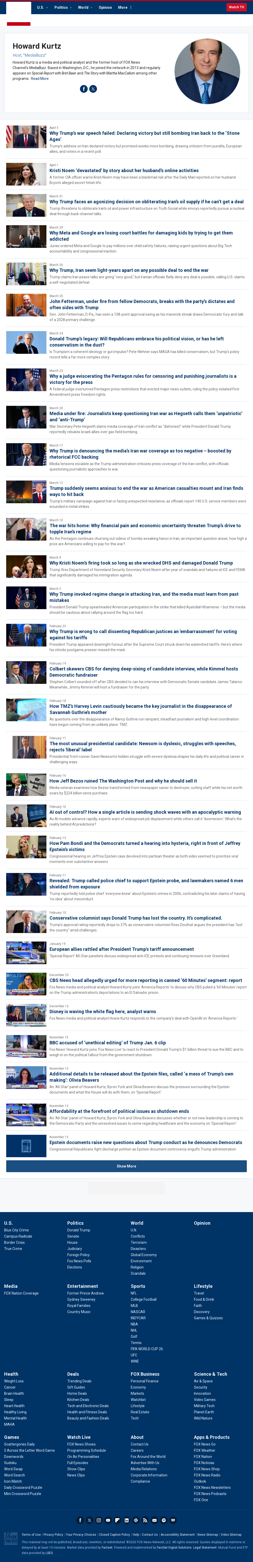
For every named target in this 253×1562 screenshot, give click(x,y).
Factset (107, 1547)
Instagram (99, 1520)
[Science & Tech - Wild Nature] (203, 1418)
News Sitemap (208, 1534)
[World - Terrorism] (139, 1242)
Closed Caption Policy (114, 1534)
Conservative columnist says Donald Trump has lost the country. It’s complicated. (136, 918)
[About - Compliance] (140, 1481)
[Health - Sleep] (8, 1400)
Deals (73, 1374)
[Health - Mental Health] (15, 1418)
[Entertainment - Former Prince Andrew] (85, 1293)
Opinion (105, 7)
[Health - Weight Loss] (14, 1381)
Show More (126, 1166)
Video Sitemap (231, 1534)
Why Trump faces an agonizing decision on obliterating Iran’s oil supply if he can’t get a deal (147, 201)
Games (11, 1437)
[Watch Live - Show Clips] (76, 1469)
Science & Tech (210, 1374)
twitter (93, 89)
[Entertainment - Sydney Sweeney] (81, 1299)
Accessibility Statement (178, 1534)
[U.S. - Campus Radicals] (18, 1236)
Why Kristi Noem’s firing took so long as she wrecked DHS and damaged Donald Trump (141, 563)
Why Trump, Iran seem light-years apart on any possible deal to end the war (129, 270)
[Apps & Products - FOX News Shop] (207, 1469)
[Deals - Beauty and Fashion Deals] (88, 1418)
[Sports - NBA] (134, 1324)
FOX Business (145, 1374)
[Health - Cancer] (10, 1387)
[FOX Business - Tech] (135, 1418)
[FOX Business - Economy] (138, 1387)
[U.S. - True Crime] (13, 1249)
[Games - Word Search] (14, 1475)
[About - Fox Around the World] (148, 1457)
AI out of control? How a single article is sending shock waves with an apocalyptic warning (145, 812)
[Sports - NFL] (134, 1293)
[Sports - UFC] (134, 1355)
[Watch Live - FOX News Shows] (81, 1444)
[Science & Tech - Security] (200, 1387)
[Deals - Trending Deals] (79, 1381)
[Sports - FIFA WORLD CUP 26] (147, 1349)
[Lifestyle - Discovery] (202, 1312)
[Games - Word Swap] (13, 1469)
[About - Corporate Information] (149, 1475)
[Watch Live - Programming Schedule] (86, 1450)
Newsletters (154, 1520)
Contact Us (150, 1534)
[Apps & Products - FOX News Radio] (207, 1475)
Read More (40, 79)
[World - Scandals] (138, 1273)
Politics (61, 7)
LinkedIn (126, 1520)
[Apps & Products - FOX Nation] (203, 1457)
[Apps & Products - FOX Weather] (204, 1450)
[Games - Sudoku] (10, 1463)
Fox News (18, 14)
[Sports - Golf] (134, 1336)
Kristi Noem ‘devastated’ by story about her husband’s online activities (124, 170)
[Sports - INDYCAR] (138, 1318)
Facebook (80, 1520)
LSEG (49, 1553)
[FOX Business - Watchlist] (138, 1400)
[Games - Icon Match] (13, 1481)
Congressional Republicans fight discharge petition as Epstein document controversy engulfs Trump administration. (143, 1149)
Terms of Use (31, 1534)
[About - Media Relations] (144, 1469)
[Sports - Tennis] (136, 1343)
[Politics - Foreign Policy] (78, 1255)
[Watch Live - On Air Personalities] (83, 1457)
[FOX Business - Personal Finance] (145, 1381)
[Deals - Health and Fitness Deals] (87, 1412)
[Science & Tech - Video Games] (205, 1400)
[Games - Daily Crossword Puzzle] (23, 1487)
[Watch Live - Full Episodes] (77, 1463)
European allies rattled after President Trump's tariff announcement (122, 949)
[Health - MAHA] (9, 1424)
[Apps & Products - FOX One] (201, 1500)
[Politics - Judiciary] (74, 1249)
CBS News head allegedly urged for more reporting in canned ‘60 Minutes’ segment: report (146, 980)
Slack (136, 1520)
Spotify (164, 1520)
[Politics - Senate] (73, 1236)
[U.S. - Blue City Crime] (16, 1230)
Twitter (89, 1520)
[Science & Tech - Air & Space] (203, 1381)
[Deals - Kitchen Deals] (78, 1400)
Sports (138, 1286)
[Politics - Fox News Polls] (79, 1261)
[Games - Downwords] (13, 1457)
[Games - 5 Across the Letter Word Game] (29, 1450)
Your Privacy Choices (81, 1534)
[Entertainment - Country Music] (79, 1312)
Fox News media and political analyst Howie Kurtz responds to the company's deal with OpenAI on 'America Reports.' (143, 1018)
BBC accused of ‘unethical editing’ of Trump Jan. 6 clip (108, 1042)
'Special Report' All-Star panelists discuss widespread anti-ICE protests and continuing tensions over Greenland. (140, 956)
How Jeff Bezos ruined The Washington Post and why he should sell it (123, 781)
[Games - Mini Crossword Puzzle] (22, 1494)
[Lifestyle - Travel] (199, 1293)
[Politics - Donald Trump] (78, 1230)
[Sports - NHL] (134, 1330)
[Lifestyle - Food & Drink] (204, 1299)
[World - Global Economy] (144, 1255)
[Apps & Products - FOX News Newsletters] (212, 1487)
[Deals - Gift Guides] (76, 1387)
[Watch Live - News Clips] (76, 1475)
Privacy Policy (53, 1534)
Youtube (108, 1520)
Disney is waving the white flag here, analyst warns (103, 1011)
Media (11, 1286)
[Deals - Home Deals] (77, 1393)
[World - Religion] (137, 1267)
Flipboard (117, 1520)
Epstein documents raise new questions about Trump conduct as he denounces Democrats (146, 1142)
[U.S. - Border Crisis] (14, 1242)
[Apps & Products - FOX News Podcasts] (210, 1494)
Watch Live (79, 1437)
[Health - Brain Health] (14, 1393)
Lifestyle (203, 1286)
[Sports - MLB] (134, 1306)
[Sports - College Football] (144, 1299)
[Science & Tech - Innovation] (202, 1393)
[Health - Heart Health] (14, 1406)
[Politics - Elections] (74, 1267)
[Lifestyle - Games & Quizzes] (208, 1318)
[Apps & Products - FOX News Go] (205, 1444)
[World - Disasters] (138, 1249)
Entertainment (82, 1286)
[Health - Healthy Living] (15, 1412)
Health (11, 1374)
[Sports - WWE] (135, 1361)
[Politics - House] (72, 1242)
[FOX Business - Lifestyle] (138, 1406)
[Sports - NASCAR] (138, 1312)
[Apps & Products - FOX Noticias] (204, 1463)
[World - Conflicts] (138, 1236)
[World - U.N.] (134, 1230)
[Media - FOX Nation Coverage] (21, 1293)
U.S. (41, 7)
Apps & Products (212, 1437)
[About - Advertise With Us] (145, 1463)
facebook (84, 89)
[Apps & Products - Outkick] (200, 1481)
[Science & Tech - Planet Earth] (204, 1412)
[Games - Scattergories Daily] (19, 1444)
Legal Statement (205, 1547)
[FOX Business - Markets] (137, 1393)
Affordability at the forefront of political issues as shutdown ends (119, 1111)
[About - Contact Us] (140, 1444)
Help (136, 1534)
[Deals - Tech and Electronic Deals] (88, 1406)
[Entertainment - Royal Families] (79, 1306)
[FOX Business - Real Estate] (140, 1412)
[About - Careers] (137, 1450)
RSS (145, 1520)
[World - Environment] (141, 1261)
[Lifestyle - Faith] (198, 1306)
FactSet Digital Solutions (174, 1547)
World (83, 7)
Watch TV (236, 7)
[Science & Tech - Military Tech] (204, 1406)
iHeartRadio (173, 1520)
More (122, 7)
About (137, 1437)
